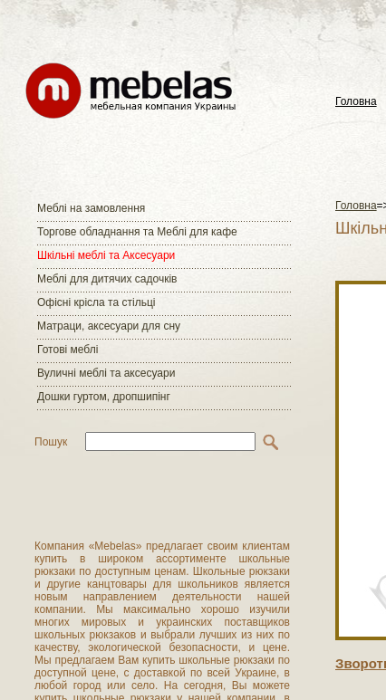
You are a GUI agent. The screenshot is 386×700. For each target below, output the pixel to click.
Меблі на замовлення (91, 208)
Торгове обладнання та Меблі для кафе (137, 231)
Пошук (50, 442)
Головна (356, 102)
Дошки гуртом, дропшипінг (103, 396)
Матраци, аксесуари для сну (108, 326)
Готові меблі (67, 349)
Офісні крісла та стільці (96, 302)
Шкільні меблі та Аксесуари (106, 255)
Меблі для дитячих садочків (107, 279)
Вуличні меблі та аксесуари (106, 373)
